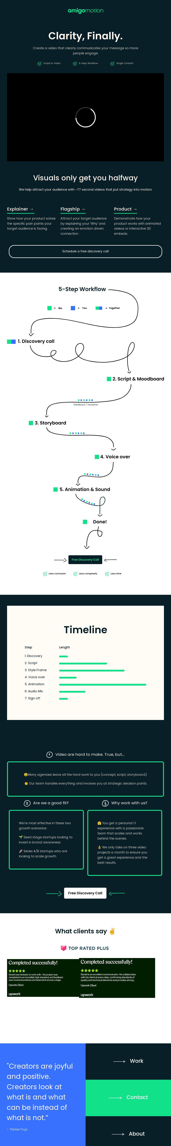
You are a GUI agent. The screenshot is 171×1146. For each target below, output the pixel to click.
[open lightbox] (43, 978)
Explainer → (20, 209)
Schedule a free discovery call (85, 251)
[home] (85, 11)
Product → (125, 209)
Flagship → (73, 209)
